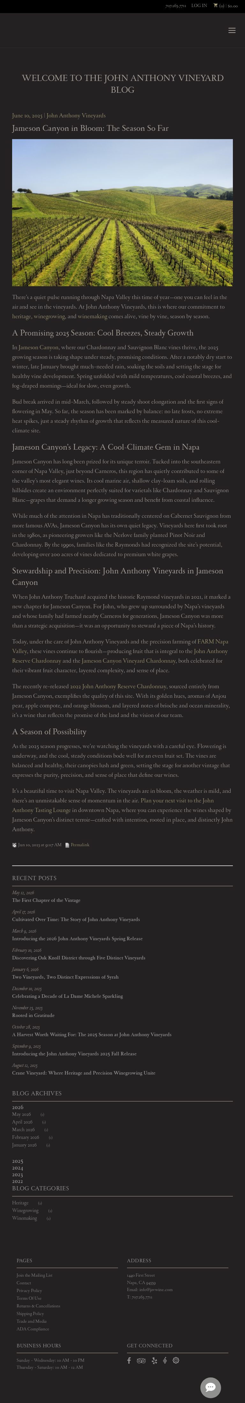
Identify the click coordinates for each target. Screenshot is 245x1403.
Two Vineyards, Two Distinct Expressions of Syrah (65, 977)
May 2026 (32, 1115)
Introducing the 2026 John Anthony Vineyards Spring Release (77, 939)
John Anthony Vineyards (28, 30)
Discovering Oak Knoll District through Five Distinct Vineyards (78, 958)
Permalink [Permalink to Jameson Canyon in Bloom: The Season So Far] (77, 845)
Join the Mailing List (34, 1276)
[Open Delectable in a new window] (176, 1361)
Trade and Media (32, 1322)
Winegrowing (36, 1211)
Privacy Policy (29, 1291)
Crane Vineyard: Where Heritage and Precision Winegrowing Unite (83, 1073)
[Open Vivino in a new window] (165, 1361)
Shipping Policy (30, 1314)
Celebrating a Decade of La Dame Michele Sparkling (67, 997)
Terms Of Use (29, 1299)
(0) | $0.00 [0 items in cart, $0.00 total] (225, 6)
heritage (21, 317)
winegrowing (49, 317)
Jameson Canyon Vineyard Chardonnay (128, 661)
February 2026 (36, 1138)
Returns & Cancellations (38, 1306)
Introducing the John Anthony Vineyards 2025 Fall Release (74, 1054)
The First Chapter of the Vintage (46, 901)
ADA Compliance (33, 1329)
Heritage (31, 1204)
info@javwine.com (156, 1290)
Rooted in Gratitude (33, 1016)
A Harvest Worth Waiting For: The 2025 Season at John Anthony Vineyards (92, 1035)
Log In (199, 6)
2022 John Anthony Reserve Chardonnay (118, 686)
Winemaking (35, 1219)
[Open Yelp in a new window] (154, 1362)
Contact (24, 1283)
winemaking (92, 317)
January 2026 (35, 1146)
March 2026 (34, 1130)
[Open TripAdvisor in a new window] (141, 1362)
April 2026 (33, 1123)
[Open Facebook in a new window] (129, 1362)
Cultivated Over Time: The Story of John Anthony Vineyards (76, 920)
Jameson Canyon (38, 348)
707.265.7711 (176, 6)
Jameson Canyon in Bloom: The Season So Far (90, 128)
